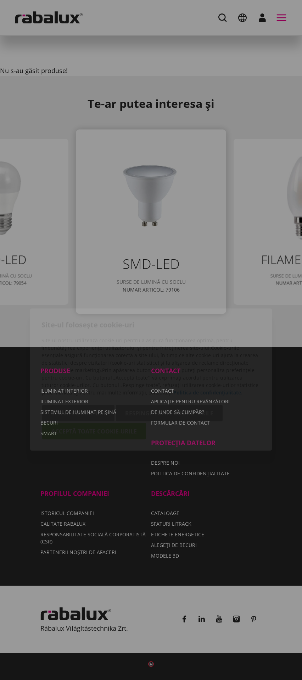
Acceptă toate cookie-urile (94, 392)
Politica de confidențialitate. (207, 352)
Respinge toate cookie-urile (169, 373)
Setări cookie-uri (78, 373)
